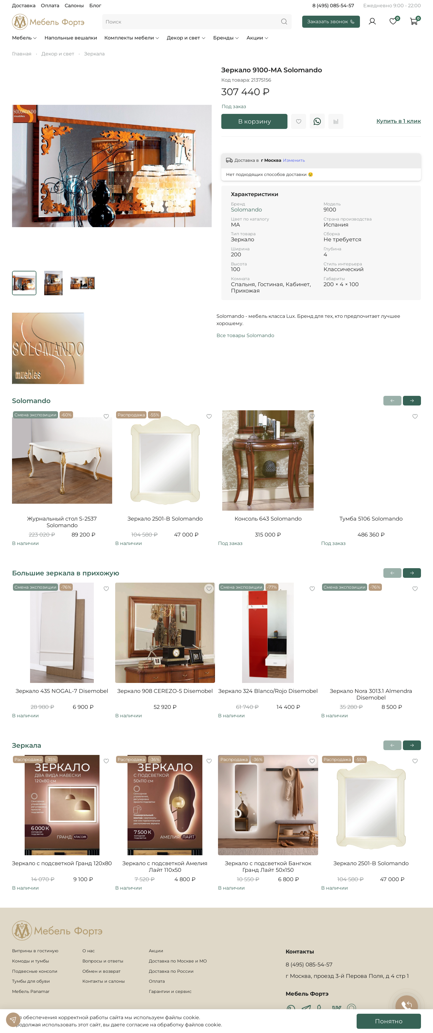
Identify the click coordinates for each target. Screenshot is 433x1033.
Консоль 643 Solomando (268, 518)
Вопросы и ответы (102, 961)
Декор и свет (186, 38)
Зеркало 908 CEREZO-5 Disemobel (165, 691)
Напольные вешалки (71, 38)
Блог (95, 5)
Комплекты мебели (132, 38)
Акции (258, 38)
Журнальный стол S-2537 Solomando (62, 522)
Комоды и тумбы (30, 961)
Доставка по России (171, 971)
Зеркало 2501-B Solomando (165, 518)
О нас (88, 950)
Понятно (389, 1021)
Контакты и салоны (103, 981)
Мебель (24, 38)
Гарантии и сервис (170, 991)
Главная (22, 54)
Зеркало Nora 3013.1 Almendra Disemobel (371, 694)
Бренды (226, 38)
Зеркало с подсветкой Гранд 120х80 (62, 863)
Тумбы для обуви (31, 981)
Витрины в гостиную (35, 950)
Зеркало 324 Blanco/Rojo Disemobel (268, 691)
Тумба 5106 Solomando (371, 518)
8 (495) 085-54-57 (333, 5)
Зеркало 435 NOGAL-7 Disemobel (62, 691)
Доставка (23, 5)
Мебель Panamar (31, 991)
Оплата (50, 5)
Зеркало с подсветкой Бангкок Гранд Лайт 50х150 (268, 867)
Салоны (74, 5)
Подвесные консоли (34, 971)
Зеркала (94, 54)
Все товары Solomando (245, 335)
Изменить (294, 160)
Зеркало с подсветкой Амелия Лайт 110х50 (164, 867)
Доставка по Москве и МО (178, 961)
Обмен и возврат (101, 971)
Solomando (246, 209)
